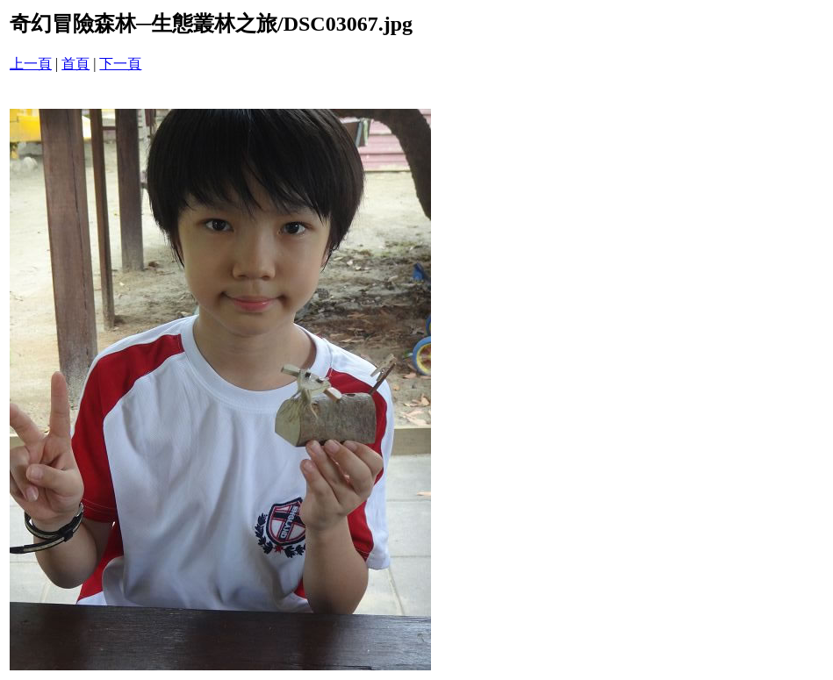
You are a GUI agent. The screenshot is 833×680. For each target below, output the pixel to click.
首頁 (75, 63)
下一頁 (120, 63)
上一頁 (31, 63)
